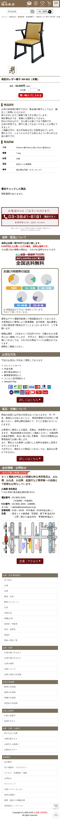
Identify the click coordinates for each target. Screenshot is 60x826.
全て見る (8, 580)
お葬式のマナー (10, 750)
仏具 (6, 607)
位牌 (6, 591)
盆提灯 (7, 635)
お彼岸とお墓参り (11, 744)
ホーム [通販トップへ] (4, 17)
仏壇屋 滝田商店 (41, 812)
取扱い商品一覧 (10, 640)
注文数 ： (24, 90)
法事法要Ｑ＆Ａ (10, 739)
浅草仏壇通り (10, 795)
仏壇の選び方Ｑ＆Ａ (12, 658)
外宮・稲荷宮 (10, 629)
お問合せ (8, 778)
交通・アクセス (30, 561)
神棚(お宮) (8, 618)
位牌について (10, 669)
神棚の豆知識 (10, 698)
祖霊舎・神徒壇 (10, 624)
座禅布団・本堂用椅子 (26, 17)
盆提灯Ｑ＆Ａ (9, 721)
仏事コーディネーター (13, 789)
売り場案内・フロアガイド (15, 767)
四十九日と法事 (10, 733)
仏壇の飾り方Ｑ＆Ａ (12, 652)
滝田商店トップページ (13, 806)
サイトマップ (10, 784)
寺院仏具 (12, 17)
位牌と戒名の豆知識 (12, 674)
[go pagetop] (56, 815)
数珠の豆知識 (10, 687)
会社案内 (8, 762)
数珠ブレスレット (11, 602)
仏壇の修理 (9, 663)
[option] (30, 42)
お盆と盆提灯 (10, 715)
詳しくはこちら (30, 399)
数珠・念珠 (9, 596)
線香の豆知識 (10, 692)
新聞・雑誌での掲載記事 (14, 800)
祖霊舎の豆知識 (10, 703)
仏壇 (6, 585)
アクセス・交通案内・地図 (15, 773)
